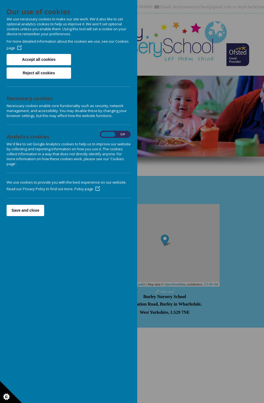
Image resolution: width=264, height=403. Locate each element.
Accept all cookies (38, 59)
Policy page (87, 188)
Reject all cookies (39, 73)
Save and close (25, 210)
